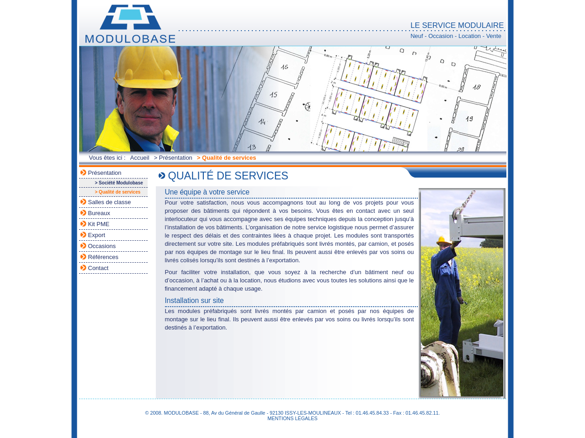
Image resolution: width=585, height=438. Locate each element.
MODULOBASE (129, 24)
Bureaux (99, 213)
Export (97, 235)
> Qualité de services (226, 157)
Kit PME (99, 224)
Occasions (102, 246)
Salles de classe (109, 202)
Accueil (139, 157)
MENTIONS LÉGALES (292, 418)
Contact (98, 268)
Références (103, 257)
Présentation (105, 172)
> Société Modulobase (119, 182)
